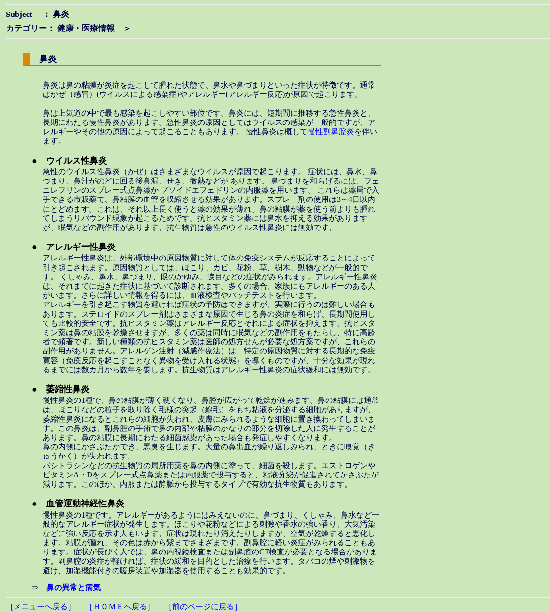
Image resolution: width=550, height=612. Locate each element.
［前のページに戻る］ (203, 606)
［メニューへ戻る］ (40, 606)
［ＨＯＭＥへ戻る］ (120, 606)
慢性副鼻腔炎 (331, 131)
